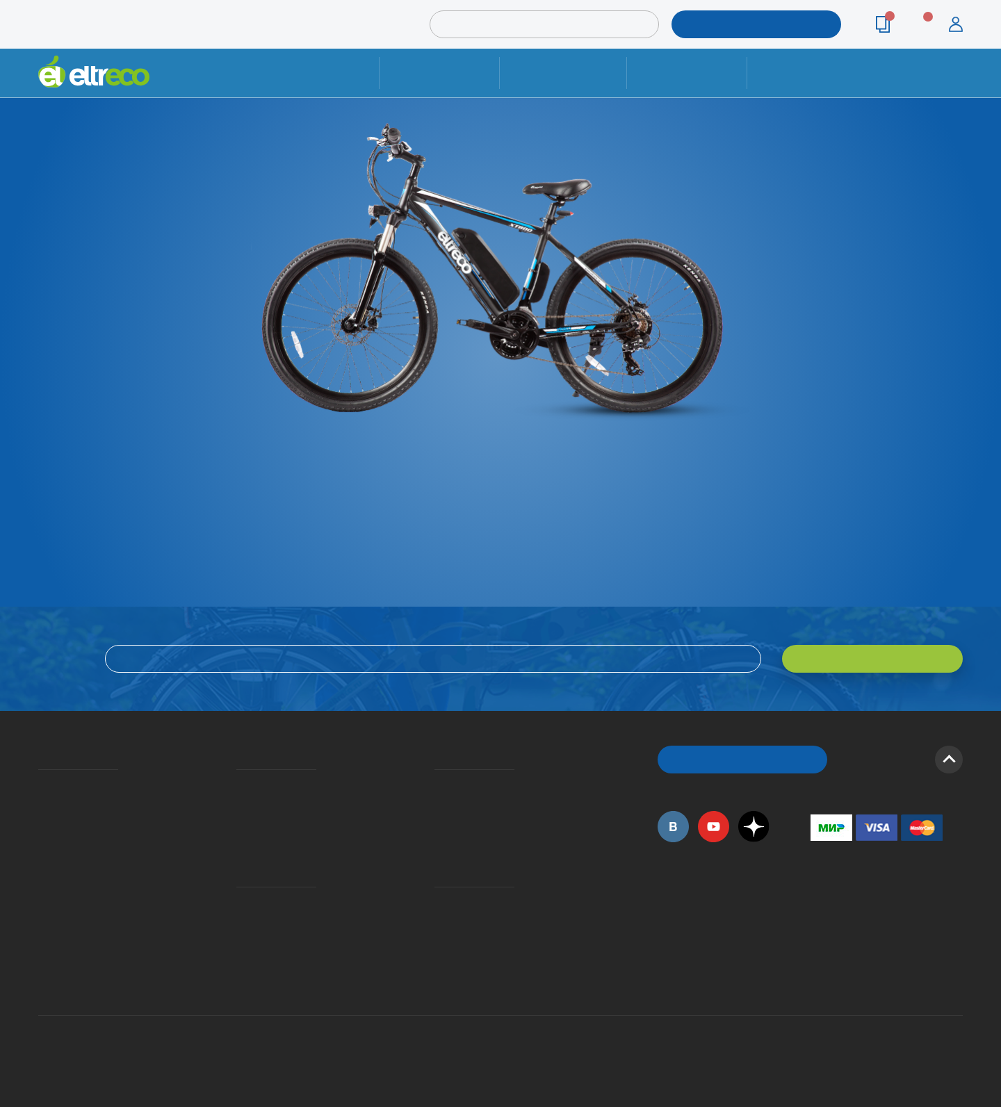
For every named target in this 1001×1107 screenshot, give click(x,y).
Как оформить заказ (438, 805)
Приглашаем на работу (43, 902)
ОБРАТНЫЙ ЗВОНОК (743, 759)
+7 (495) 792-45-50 (955, 85)
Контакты (807, 72)
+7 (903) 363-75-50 (818, 977)
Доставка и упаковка (563, 72)
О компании (40, 784)
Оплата (686, 72)
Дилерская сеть (437, 922)
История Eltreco (42, 805)
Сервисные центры (438, 942)
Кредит (237, 825)
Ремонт (439, 72)
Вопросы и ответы (438, 784)
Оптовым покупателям (43, 922)
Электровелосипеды (42, 825)
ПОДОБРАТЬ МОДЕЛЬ (745, 24)
